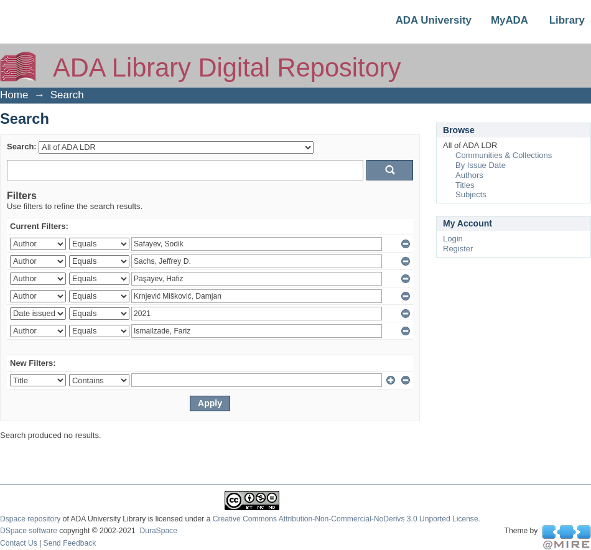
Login (453, 238)
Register (458, 248)
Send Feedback (70, 543)
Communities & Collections (503, 155)
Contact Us (18, 543)
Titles (465, 185)
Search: (22, 146)
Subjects (470, 194)
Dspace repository (30, 519)
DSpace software (28, 530)
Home (14, 95)
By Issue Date (480, 165)
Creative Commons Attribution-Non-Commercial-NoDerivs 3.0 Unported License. (346, 519)
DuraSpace (158, 530)
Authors (469, 175)
